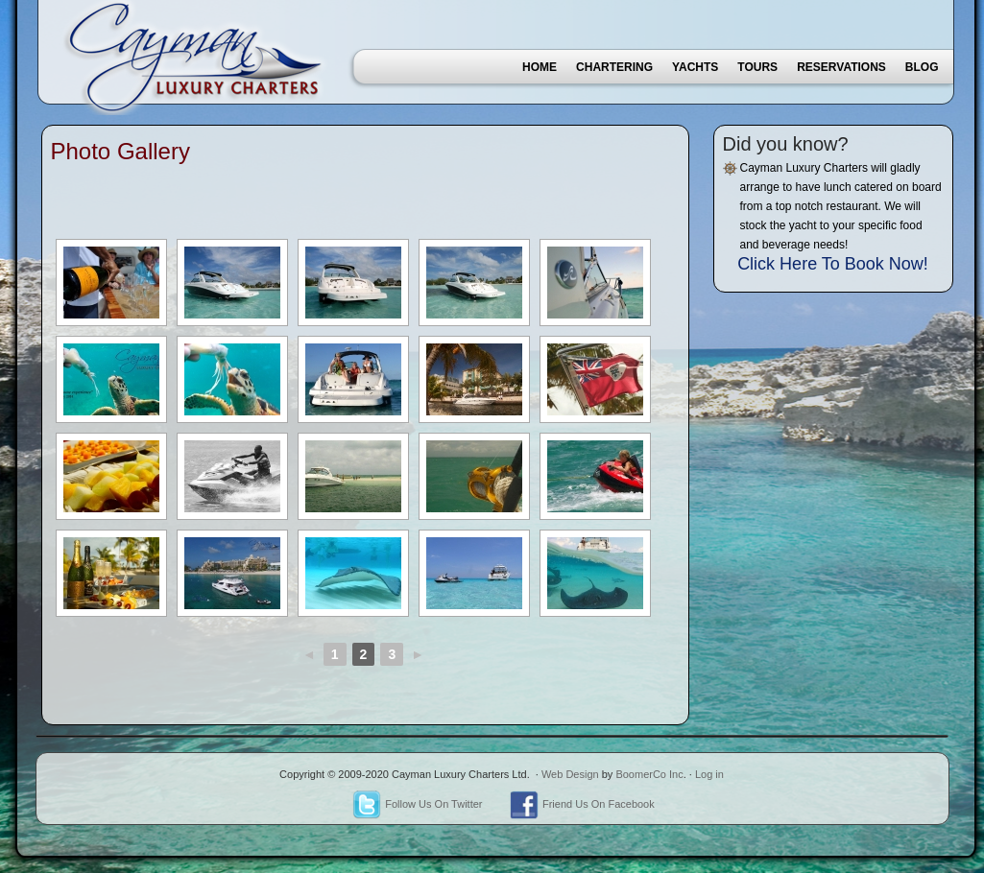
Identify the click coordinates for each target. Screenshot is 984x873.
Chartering (614, 67)
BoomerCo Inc (649, 774)
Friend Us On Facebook (582, 804)
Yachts (695, 67)
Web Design (570, 774)
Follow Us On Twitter (417, 804)
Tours (757, 67)
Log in (709, 774)
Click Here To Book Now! (832, 263)
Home (539, 67)
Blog (922, 67)
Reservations (841, 67)
